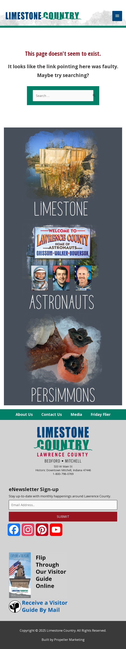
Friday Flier (101, 414)
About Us (24, 414)
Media (76, 414)
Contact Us (51, 414)
